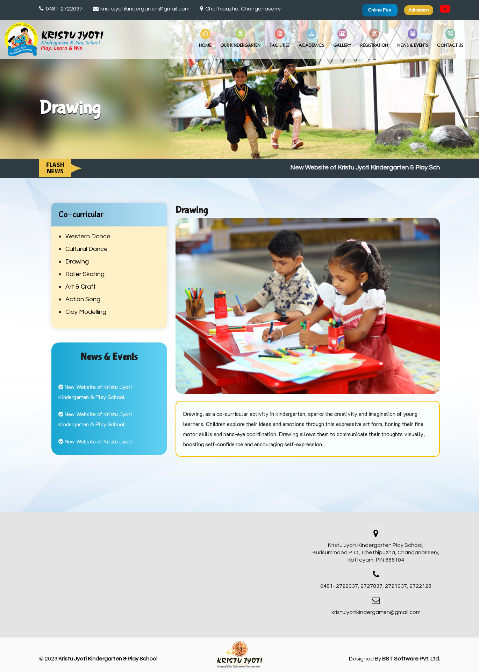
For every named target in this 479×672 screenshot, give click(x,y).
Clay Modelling (85, 312)
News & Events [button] (412, 38)
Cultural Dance (86, 249)
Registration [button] (374, 38)
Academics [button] (311, 38)
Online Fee (379, 10)
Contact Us (450, 38)
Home (205, 38)
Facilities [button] (279, 38)
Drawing (77, 261)
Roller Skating (85, 274)
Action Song (82, 299)
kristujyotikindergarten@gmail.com (141, 9)
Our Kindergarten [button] (240, 38)
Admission (418, 10)
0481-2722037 (61, 9)
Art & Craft (80, 286)
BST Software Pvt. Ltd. (411, 659)
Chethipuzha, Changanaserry (240, 9)
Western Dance (87, 236)
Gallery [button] (342, 38)
